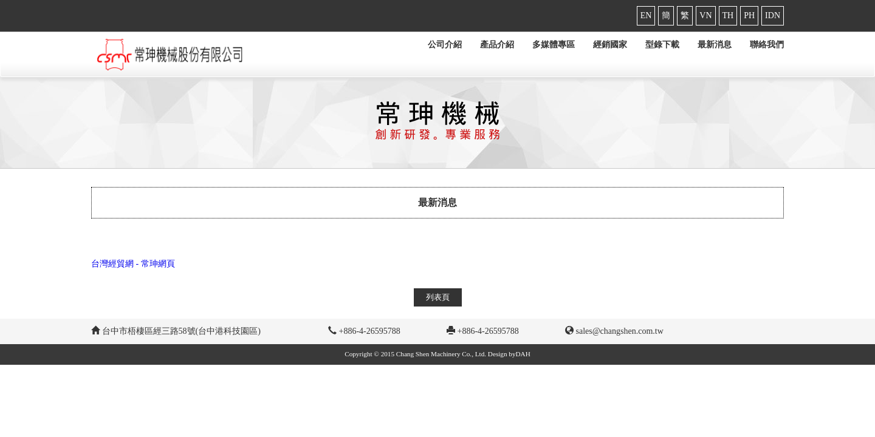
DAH (523, 353)
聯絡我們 (767, 44)
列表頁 (438, 297)
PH (749, 15)
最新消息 (715, 44)
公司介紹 (445, 44)
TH (728, 15)
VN (705, 15)
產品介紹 (497, 44)
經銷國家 (610, 44)
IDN (772, 15)
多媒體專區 (553, 44)
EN (646, 15)
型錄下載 (662, 44)
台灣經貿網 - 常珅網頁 (133, 263)
